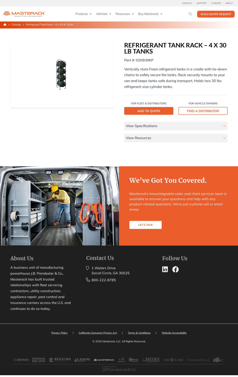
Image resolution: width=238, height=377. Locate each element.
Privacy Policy (59, 332)
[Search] (190, 14)
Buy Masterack (150, 14)
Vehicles (103, 14)
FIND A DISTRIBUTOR (203, 111)
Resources (125, 14)
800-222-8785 (104, 280)
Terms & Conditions (139, 332)
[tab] (176, 126)
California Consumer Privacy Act (98, 332)
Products (83, 14)
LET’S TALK (148, 227)
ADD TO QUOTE (148, 111)
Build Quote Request (216, 14)
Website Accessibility (174, 332)
